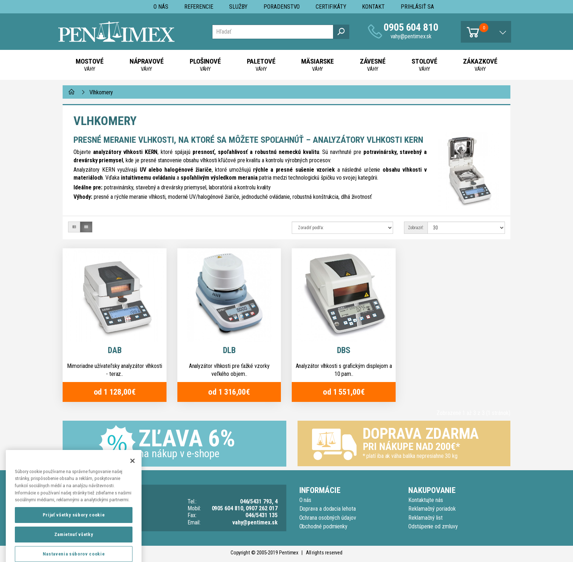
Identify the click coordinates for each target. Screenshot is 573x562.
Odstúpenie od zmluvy (433, 526)
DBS (343, 350)
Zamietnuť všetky (73, 553)
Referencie (198, 6)
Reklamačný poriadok (431, 508)
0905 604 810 (411, 27)
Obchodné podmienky (323, 526)
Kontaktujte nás (425, 500)
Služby (238, 6)
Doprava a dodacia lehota (327, 508)
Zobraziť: (416, 227)
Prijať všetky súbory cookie (74, 533)
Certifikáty (331, 6)
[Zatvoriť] (132, 480)
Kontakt (373, 6)
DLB (229, 350)
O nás (160, 6)
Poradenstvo (282, 6)
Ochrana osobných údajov (327, 517)
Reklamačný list (425, 517)
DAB (115, 350)
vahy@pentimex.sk (411, 36)
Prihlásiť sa (417, 6)
